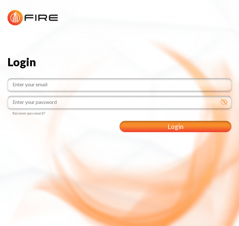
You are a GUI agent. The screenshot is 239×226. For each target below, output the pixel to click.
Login (175, 126)
